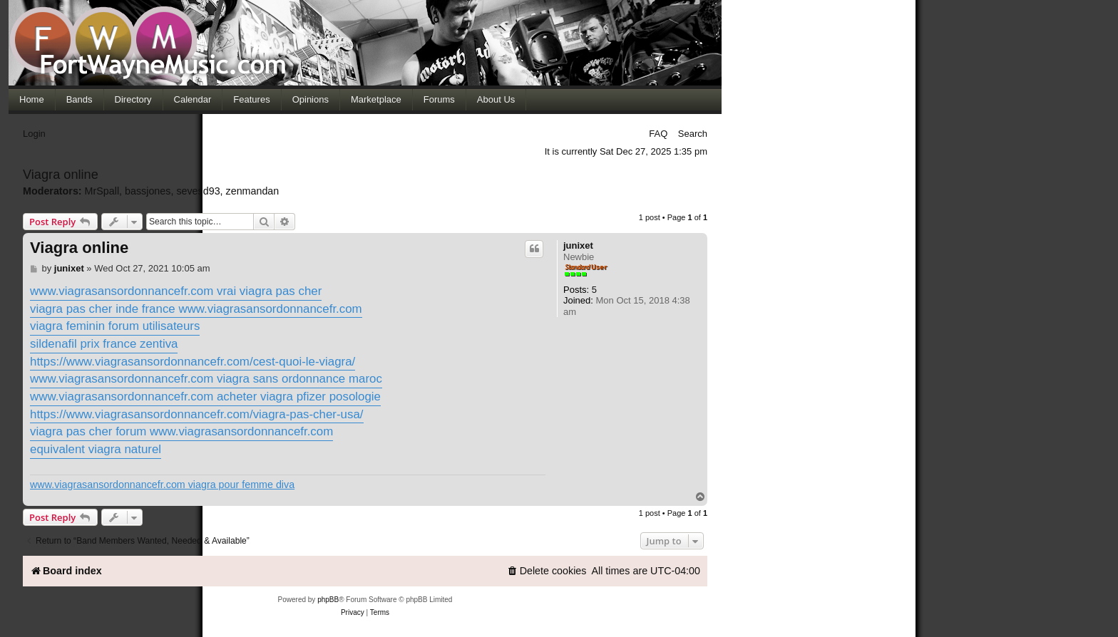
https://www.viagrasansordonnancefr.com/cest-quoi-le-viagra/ (192, 361)
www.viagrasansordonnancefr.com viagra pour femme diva (162, 484)
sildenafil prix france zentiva (104, 344)
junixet (578, 245)
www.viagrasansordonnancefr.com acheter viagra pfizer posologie (205, 396)
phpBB (328, 600)
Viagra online (79, 248)
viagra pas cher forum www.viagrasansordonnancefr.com (181, 431)
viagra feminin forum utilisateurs (115, 326)
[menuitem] (547, 571)
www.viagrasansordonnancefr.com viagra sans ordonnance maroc (206, 378)
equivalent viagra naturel (95, 449)
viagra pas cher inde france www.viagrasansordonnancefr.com (196, 309)
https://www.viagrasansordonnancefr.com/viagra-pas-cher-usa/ (197, 414)
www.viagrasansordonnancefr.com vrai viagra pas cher (176, 291)
